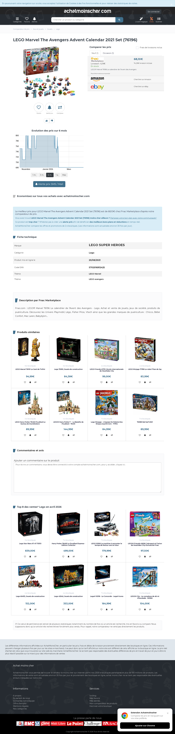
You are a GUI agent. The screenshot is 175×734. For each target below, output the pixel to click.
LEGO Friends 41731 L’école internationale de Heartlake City (107, 370)
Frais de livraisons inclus (149, 47)
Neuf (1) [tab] (95, 53)
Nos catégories (20, 709)
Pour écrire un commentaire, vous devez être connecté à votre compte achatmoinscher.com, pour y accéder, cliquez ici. (87, 477)
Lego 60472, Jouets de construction (30, 596)
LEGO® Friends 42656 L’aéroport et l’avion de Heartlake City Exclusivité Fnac (145, 544)
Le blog (93, 695)
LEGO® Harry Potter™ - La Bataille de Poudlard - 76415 (68, 423)
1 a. (57, 175)
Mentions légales (20, 706)
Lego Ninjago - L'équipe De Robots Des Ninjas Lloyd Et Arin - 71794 (107, 423)
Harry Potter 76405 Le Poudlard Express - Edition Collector (68, 544)
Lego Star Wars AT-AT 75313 (30, 544)
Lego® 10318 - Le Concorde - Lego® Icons (106, 596)
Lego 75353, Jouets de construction (68, 369)
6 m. (50, 175)
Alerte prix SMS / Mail (49, 184)
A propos (17, 695)
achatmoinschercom (87, 11)
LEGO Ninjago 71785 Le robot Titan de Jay (145, 369)
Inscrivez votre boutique (101, 706)
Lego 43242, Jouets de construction (68, 596)
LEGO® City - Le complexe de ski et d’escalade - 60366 (145, 597)
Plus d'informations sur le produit (100, 73)
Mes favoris (95, 698)
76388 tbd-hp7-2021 (145, 422)
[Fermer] (167, 716)
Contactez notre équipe (24, 701)
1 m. (34, 175)
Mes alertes (95, 701)
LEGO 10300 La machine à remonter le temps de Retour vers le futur (106, 544)
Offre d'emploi (19, 703)
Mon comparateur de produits (103, 703)
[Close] (171, 4)
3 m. (42, 175)
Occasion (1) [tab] (108, 53)
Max (64, 175)
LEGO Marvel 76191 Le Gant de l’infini (30, 369)
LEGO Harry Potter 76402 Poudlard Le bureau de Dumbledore (30, 423)
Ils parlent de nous (21, 698)
